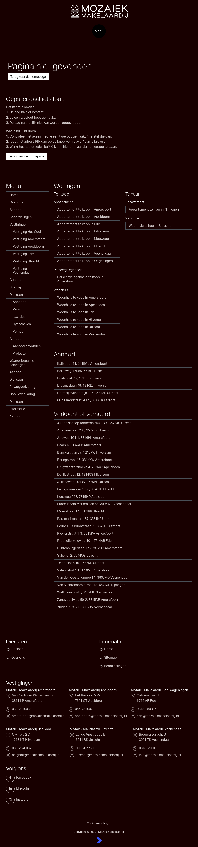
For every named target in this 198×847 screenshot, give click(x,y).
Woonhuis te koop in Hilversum (80, 319)
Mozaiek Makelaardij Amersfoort (30, 690)
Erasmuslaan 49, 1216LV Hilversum (83, 385)
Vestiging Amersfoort (29, 239)
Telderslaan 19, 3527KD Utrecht (80, 563)
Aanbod (16, 210)
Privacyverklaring (22, 387)
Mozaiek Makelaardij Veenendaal (157, 729)
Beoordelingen (21, 217)
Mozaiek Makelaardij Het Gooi (28, 729)
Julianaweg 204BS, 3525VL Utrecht (83, 482)
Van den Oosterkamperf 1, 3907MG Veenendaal (92, 577)
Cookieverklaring (22, 394)
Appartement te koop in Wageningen (85, 261)
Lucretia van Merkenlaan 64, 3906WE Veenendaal (94, 504)
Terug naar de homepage (28, 77)
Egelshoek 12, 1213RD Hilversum (81, 378)
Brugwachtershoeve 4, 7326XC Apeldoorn (88, 467)
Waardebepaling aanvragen (22, 362)
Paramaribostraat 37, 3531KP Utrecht (85, 519)
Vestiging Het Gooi (27, 232)
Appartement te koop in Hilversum (83, 231)
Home (14, 195)
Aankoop (19, 302)
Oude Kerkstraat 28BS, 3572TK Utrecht (86, 400)
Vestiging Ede (23, 254)
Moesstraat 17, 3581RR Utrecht (80, 511)
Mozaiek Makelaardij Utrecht (91, 729)
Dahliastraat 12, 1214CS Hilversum (83, 474)
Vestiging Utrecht (26, 261)
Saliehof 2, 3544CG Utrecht (77, 555)
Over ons (16, 202)
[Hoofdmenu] (99, 31)
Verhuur (19, 331)
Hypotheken (22, 324)
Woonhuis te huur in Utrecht (150, 225)
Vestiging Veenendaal (21, 270)
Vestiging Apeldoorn (28, 246)
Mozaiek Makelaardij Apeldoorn (93, 690)
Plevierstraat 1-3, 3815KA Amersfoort (85, 533)
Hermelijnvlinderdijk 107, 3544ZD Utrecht (87, 393)
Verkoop (19, 309)
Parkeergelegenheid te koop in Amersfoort (80, 279)
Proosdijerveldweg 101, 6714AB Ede (84, 540)
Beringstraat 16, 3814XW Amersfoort (85, 460)
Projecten (20, 353)
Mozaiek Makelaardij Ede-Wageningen (159, 690)
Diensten (16, 294)
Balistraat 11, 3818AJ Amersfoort (82, 363)
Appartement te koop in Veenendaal (84, 253)
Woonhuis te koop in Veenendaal (81, 334)
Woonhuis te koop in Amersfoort (81, 297)
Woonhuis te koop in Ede (76, 312)
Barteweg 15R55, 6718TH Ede (79, 371)
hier (66, 146)
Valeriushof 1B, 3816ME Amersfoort (84, 570)
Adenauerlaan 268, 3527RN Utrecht (83, 430)
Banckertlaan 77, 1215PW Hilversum (84, 452)
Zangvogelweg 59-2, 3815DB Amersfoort (87, 599)
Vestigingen (18, 224)
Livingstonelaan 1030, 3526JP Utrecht (85, 489)
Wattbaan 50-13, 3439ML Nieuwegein (85, 592)
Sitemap (16, 287)
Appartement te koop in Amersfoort (84, 209)
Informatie (17, 409)
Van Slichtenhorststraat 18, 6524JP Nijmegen (91, 585)
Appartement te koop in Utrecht (81, 246)
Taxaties (19, 316)
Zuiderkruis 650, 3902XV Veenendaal (84, 607)
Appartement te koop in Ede (78, 224)
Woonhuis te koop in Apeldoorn (81, 305)
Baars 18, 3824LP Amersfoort (79, 445)
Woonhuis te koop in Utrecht (78, 327)
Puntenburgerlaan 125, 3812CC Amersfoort (89, 548)
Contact (16, 280)
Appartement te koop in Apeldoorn (83, 216)
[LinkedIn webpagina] (12, 789)
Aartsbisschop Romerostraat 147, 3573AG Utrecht (95, 423)
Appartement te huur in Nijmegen (154, 209)
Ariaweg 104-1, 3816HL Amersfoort (83, 437)
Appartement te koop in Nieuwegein (84, 238)
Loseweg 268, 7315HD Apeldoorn (82, 496)
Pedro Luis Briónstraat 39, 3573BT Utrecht (88, 526)
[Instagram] (12, 800)
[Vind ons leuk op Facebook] (12, 778)
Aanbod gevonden (27, 346)
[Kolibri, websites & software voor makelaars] (99, 840)
